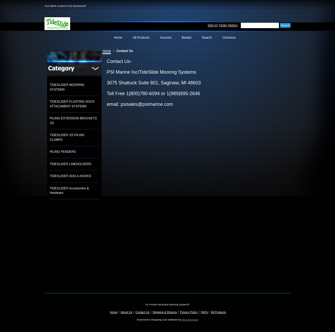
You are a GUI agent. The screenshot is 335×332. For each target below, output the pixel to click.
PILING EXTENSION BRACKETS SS (73, 121)
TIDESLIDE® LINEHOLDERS (70, 164)
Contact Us (142, 312)
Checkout (229, 37)
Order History (228, 25)
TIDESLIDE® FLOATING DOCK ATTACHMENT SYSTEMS (72, 104)
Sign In (212, 25)
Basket (187, 37)
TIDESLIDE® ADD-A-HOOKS (70, 176)
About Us (126, 312)
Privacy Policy (189, 312)
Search (207, 37)
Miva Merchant (190, 319)
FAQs (204, 312)
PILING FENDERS (63, 152)
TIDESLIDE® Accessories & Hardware (69, 191)
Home (118, 37)
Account (165, 37)
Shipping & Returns (165, 312)
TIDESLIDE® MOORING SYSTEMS (67, 87)
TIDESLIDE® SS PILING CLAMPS (67, 137)
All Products (141, 37)
